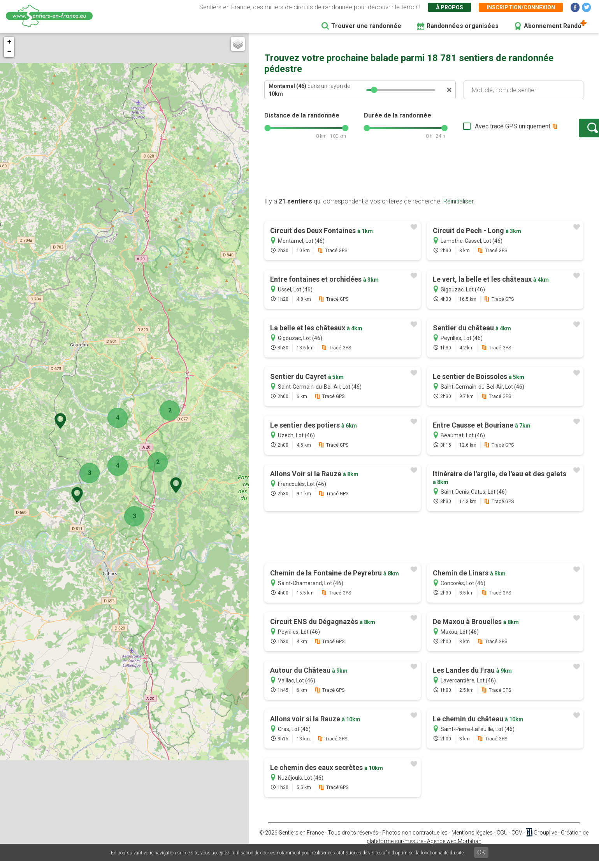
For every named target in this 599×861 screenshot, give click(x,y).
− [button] (9, 52)
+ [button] (9, 42)
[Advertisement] (424, 180)
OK (481, 852)
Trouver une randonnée (366, 26)
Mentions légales (472, 840)
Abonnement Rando (552, 26)
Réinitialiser (458, 209)
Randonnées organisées (463, 26)
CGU (502, 840)
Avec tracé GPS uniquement (488, 130)
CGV (516, 840)
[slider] (374, 90)
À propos (449, 7)
